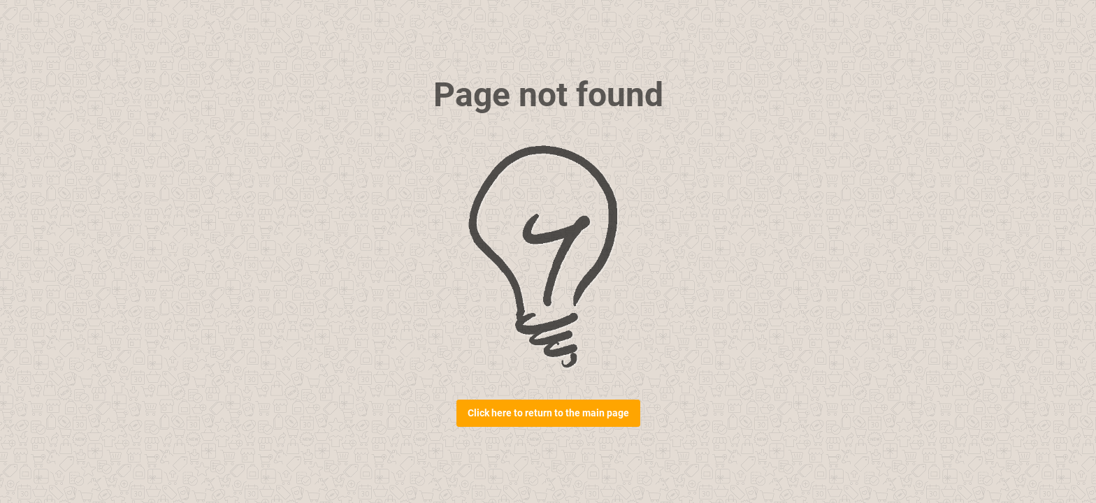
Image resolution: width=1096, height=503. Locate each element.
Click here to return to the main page (548, 412)
